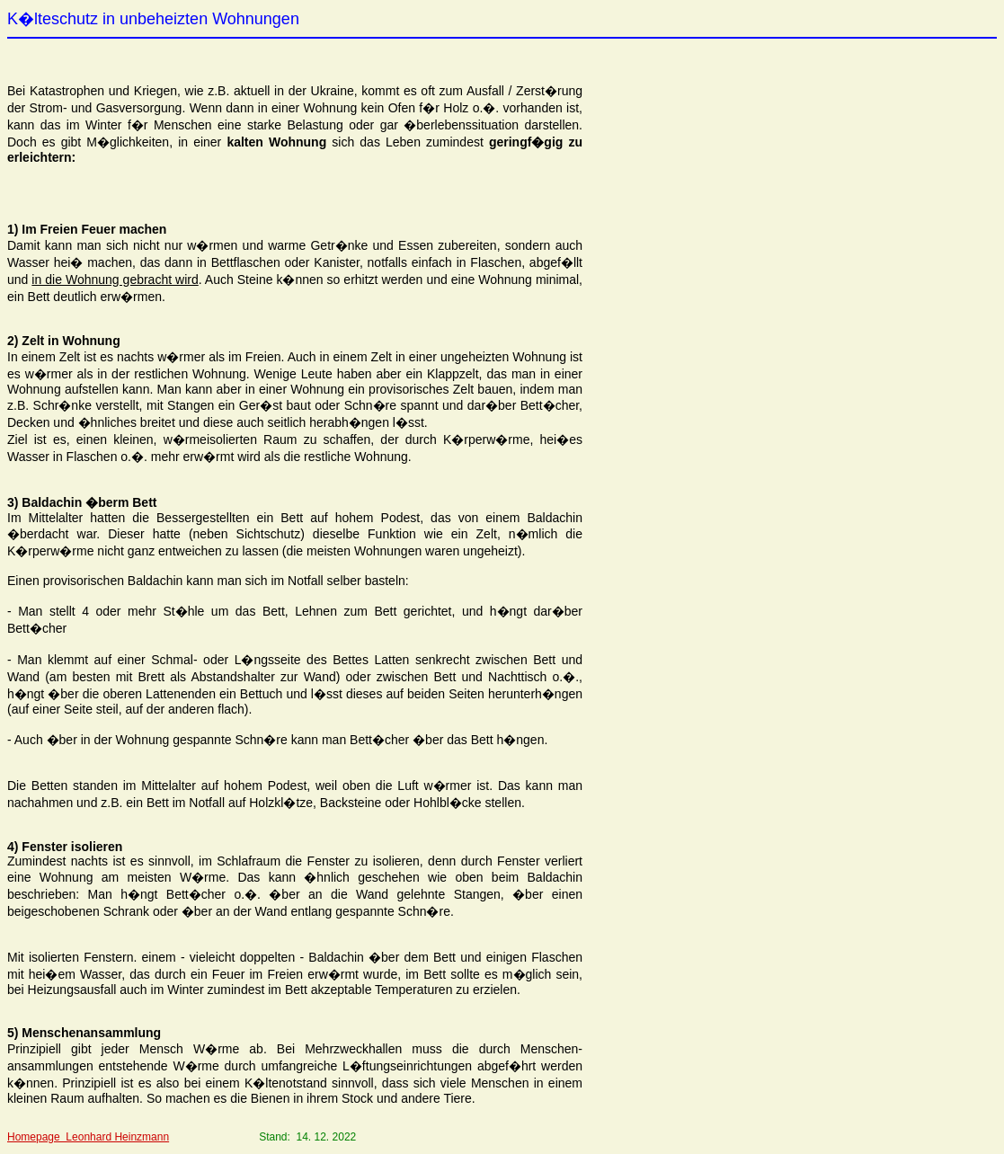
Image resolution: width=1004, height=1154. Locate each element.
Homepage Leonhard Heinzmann (88, 1137)
